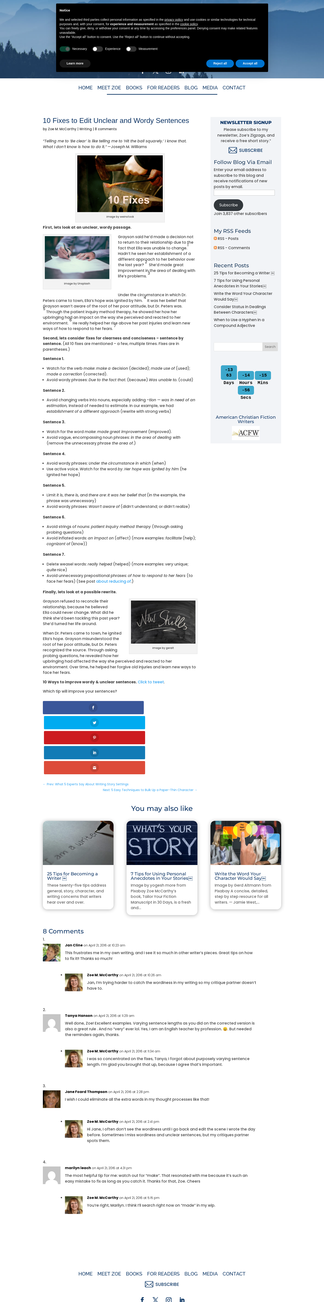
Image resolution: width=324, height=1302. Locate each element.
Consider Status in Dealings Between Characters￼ (240, 309)
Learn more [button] (75, 1290)
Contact (234, 88)
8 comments (106, 129)
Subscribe (228, 205)
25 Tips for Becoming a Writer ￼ (244, 273)
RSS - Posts (226, 238)
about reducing (113, 581)
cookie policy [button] (189, 1250)
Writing (85, 129)
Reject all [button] (220, 1290)
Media (210, 88)
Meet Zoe (109, 88)
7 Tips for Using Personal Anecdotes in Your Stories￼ (240, 283)
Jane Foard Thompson (86, 1031)
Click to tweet (151, 682)
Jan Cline (74, 885)
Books (134, 88)
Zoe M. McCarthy (62, 129)
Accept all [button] (250, 1290)
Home (85, 88)
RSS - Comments (232, 248)
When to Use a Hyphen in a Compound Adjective (239, 322)
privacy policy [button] (174, 1246)
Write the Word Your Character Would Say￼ (240, 816)
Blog (191, 88)
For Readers (163, 88)
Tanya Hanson (79, 955)
